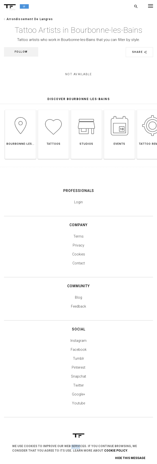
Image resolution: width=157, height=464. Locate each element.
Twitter (78, 385)
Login (78, 202)
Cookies (78, 254)
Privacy (78, 245)
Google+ (78, 394)
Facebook (79, 350)
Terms (78, 236)
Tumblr (78, 358)
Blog (78, 297)
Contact (78, 263)
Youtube (78, 403)
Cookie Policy (115, 450)
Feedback (78, 306)
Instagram (78, 341)
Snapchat (78, 376)
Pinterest (78, 367)
